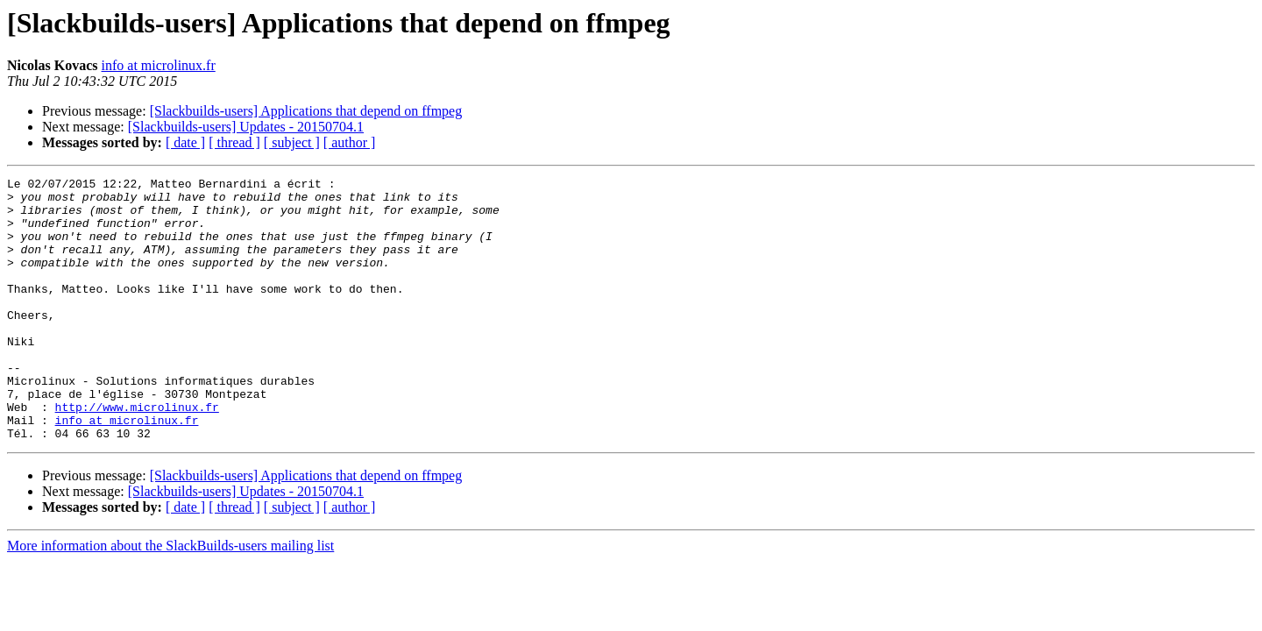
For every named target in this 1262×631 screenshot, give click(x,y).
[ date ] (185, 142)
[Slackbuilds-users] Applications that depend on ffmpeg (306, 110)
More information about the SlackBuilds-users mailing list (170, 598)
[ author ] (349, 142)
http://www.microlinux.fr (137, 454)
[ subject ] (292, 142)
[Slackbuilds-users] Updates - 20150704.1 (246, 126)
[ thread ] (234, 142)
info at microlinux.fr (159, 65)
